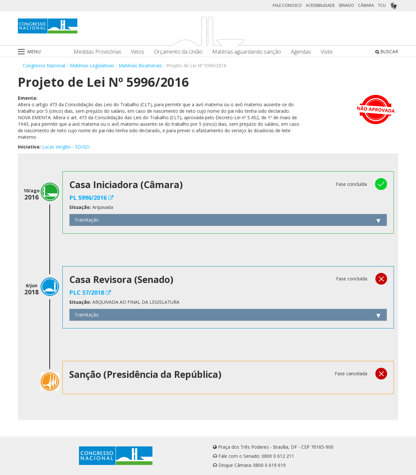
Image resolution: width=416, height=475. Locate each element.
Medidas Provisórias (97, 51)
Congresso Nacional (44, 65)
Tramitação (86, 220)
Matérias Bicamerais (140, 65)
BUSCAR (386, 51)
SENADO (346, 5)
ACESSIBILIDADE (320, 5)
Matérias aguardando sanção (246, 51)
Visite (327, 51)
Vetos (137, 51)
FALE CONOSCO (287, 5)
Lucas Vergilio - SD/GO (66, 147)
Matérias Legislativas (92, 65)
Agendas (301, 51)
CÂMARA (366, 5)
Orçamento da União (178, 51)
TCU (382, 5)
